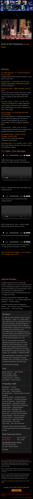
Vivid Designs (28, 497)
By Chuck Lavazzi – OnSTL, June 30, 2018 (14, 101)
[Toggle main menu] (16, 14)
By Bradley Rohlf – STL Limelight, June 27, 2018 (16, 143)
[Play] (3, 155)
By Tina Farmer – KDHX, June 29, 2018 (13, 127)
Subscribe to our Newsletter (7, 481)
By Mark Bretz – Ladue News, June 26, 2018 (15, 81)
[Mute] (24, 155)
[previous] (3, 29)
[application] (16, 155)
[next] (29, 29)
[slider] (14, 155)
